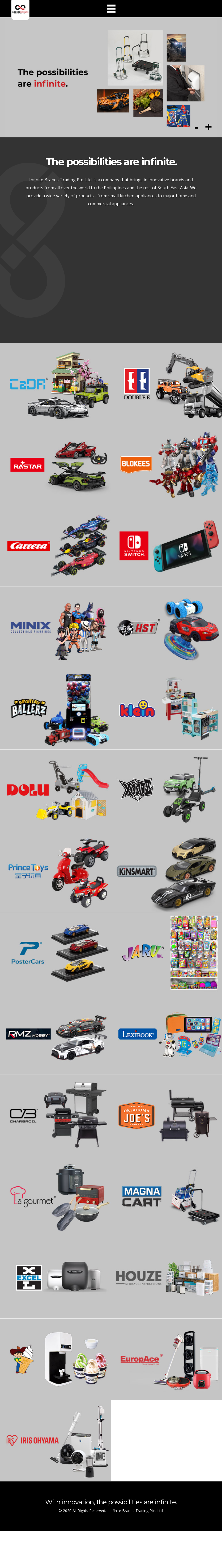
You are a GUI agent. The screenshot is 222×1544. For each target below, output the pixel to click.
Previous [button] (196, 129)
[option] (111, 78)
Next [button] (208, 129)
